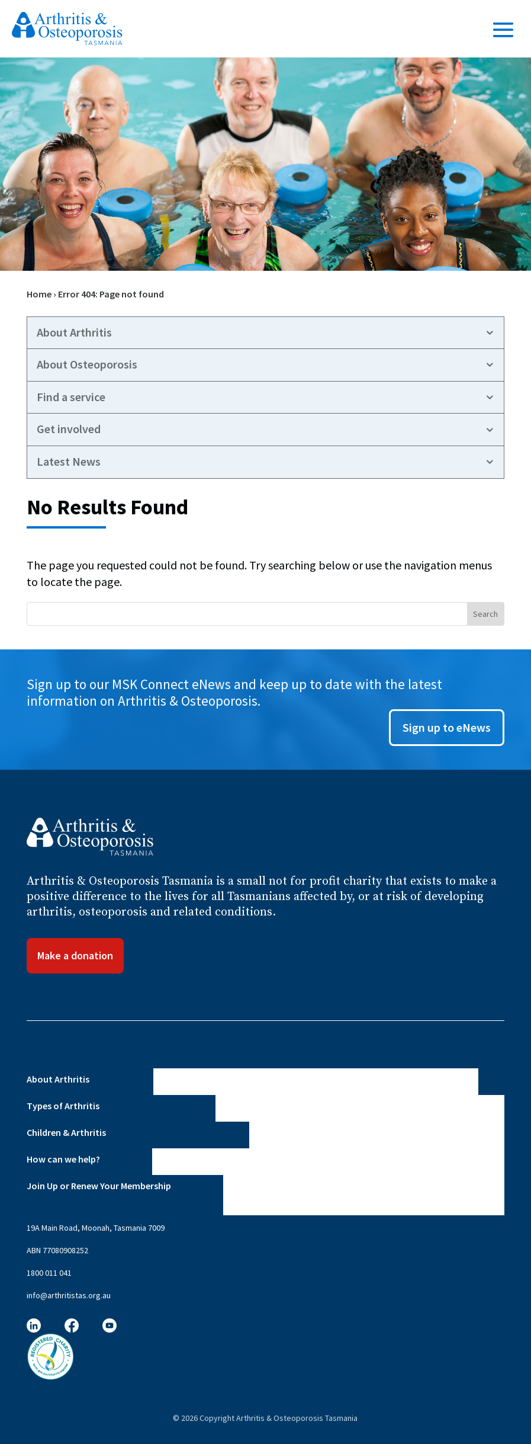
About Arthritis (74, 332)
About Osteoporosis (87, 364)
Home (39, 294)
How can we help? (63, 1159)
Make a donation (75, 955)
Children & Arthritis (66, 1132)
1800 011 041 (49, 1272)
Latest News (69, 461)
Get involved (69, 429)
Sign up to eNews (447, 727)
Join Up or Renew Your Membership (99, 1186)
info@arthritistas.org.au (69, 1295)
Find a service (71, 397)
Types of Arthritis (63, 1106)
